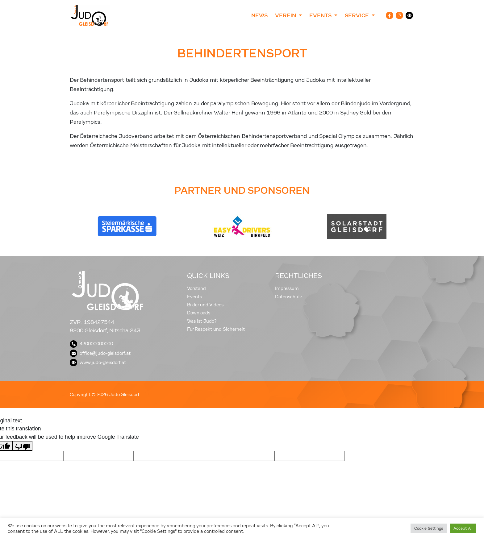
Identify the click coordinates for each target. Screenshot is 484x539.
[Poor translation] (22, 446)
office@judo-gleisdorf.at (100, 353)
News (259, 15)
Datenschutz (288, 297)
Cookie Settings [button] (428, 528)
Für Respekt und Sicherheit (216, 329)
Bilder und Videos (205, 305)
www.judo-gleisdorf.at (98, 362)
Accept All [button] (463, 528)
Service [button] (357, 15)
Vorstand (196, 288)
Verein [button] (286, 15)
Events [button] (321, 15)
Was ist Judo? (202, 321)
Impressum (287, 288)
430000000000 (91, 343)
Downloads (198, 313)
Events (194, 297)
